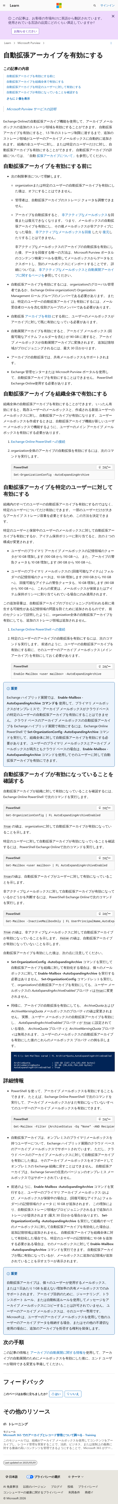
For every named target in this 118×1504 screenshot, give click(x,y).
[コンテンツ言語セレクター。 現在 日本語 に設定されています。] (11, 1477)
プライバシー (86, 1486)
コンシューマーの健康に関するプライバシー (32, 1492)
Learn (7, 43)
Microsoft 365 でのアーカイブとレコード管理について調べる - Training (49, 1435)
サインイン (107, 5)
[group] (59, 921)
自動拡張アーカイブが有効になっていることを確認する (42, 92)
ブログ (55, 1486)
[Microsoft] (59, 5)
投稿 (70, 1486)
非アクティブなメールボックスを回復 (63, 232)
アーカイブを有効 (38, 316)
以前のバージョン (34, 1486)
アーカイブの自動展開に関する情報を (58, 1352)
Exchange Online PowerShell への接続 (38, 441)
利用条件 (74, 1492)
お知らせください (25, 31)
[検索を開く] (95, 5)
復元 (106, 232)
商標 (88, 1492)
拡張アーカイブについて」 (56, 155)
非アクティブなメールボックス (85, 214)
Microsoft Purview (29, 43)
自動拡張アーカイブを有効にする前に (31, 76)
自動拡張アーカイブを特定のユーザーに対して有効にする (44, 87)
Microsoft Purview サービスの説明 (31, 109)
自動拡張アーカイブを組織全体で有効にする (35, 81)
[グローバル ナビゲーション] (4, 5)
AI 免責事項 (10, 1486)
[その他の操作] (111, 43)
